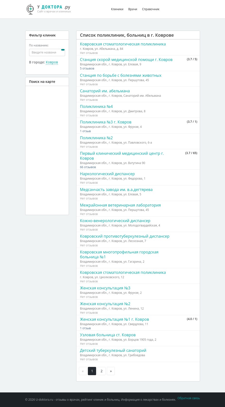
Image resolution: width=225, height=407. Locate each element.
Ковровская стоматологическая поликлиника (123, 44)
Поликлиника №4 (96, 106)
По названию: (39, 45)
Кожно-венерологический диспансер (115, 220)
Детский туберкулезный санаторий (113, 350)
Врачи (132, 9)
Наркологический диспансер (107, 173)
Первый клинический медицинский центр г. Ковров (122, 156)
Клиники (117, 9)
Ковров (52, 62)
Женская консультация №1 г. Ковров (114, 319)
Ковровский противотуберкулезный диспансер (125, 236)
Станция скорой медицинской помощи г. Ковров (126, 59)
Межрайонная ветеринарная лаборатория (120, 205)
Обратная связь (188, 398)
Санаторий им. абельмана (105, 91)
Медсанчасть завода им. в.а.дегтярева (116, 189)
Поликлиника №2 (96, 137)
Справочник (150, 9)
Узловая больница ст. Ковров (108, 335)
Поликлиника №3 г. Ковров (106, 122)
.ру (51, 8)
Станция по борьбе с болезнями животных (121, 75)
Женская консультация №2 (105, 303)
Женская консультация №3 (105, 288)
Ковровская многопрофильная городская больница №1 (119, 254)
